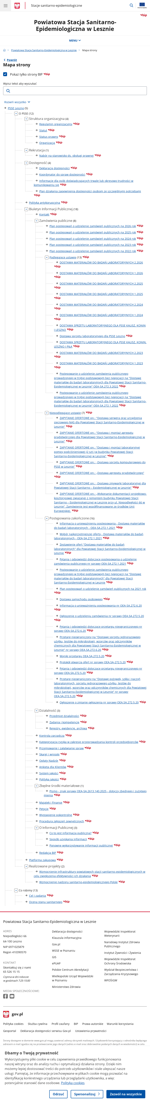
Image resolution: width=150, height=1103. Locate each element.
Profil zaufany (61, 1024)
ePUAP (56, 963)
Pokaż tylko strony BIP (30, 74)
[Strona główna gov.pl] (18, 6)
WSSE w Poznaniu (63, 950)
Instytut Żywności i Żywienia (122, 953)
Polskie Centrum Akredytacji (70, 970)
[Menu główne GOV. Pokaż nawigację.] (5, 5)
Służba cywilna (37, 1024)
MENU (75, 40)
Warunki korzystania (120, 1024)
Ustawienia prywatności (90, 1031)
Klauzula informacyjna (66, 938)
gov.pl (13, 1014)
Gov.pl (56, 944)
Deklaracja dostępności (67, 931)
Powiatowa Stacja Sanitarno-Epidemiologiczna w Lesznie (75, 25)
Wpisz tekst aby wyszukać (20, 83)
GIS (54, 957)
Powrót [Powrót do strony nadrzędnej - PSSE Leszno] (12, 60)
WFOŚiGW (110, 980)
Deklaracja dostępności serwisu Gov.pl (45, 1031)
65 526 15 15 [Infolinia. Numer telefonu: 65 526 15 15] (11, 971)
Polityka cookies (13, 1024)
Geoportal (9, 1031)
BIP (76, 1024)
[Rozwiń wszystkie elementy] (17, 102)
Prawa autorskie (92, 1024)
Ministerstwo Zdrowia (66, 987)
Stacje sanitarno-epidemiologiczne (56, 5)
